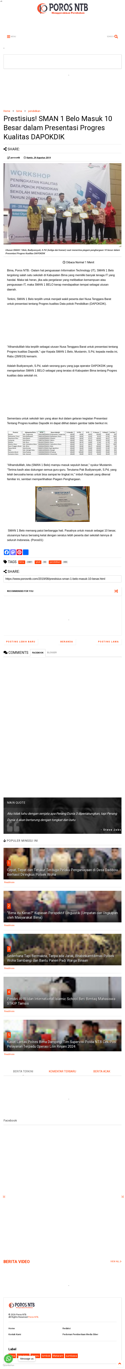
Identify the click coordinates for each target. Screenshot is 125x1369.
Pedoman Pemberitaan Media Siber (80, 1334)
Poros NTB (33, 1317)
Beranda (66, 641)
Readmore (9, 882)
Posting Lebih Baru (20, 641)
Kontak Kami (14, 1334)
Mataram (58, 1355)
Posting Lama (108, 641)
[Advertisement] (62, 89)
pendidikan (34, 111)
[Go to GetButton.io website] (8, 1365)
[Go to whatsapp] (8, 1358)
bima (19, 111)
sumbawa (71, 1355)
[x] (4, 1197)
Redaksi (66, 1328)
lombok (46, 1355)
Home (7, 111)
